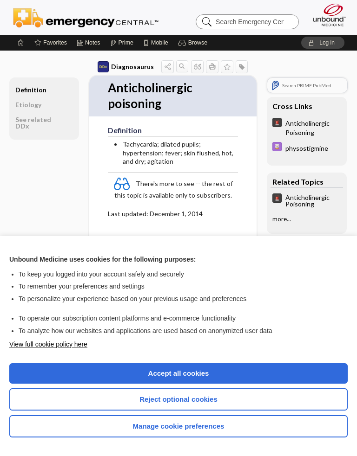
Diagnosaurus (126, 66)
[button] (194, 43)
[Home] (21, 43)
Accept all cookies (178, 373)
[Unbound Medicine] (326, 14)
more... (281, 219)
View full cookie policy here (48, 344)
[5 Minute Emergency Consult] (307, 127)
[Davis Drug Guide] (307, 147)
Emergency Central (86, 17)
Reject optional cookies (178, 399)
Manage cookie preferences (179, 426)
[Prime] (121, 43)
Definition (30, 90)
